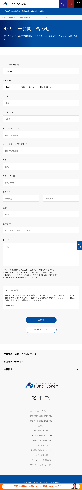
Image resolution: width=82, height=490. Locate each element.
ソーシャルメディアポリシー (41, 435)
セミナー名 (8, 80)
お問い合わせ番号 (11, 65)
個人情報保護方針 (41, 431)
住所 (5, 208)
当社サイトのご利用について (41, 411)
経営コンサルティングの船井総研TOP (16, 17)
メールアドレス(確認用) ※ (15, 144)
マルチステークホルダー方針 (41, 465)
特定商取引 (41, 426)
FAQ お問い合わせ (41, 445)
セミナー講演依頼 (41, 455)
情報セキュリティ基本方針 (41, 440)
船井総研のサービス (14, 362)
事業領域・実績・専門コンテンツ (20, 354)
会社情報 (8, 369)
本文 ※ (6, 240)
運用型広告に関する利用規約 (41, 416)
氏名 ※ (6, 160)
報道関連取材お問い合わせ (41, 450)
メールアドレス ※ (11, 128)
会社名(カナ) (8, 112)
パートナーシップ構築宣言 (41, 460)
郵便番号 (7, 192)
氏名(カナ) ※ (9, 176)
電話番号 (7, 224)
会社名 (6, 96)
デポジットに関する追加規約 (41, 421)
